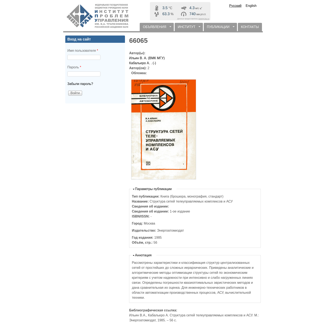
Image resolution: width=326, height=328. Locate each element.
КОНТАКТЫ (250, 27)
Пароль (74, 67)
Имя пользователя (82, 50)
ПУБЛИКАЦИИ (219, 28)
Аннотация (143, 255)
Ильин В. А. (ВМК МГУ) (147, 58)
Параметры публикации (153, 189)
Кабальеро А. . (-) (142, 63)
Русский (235, 5)
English (251, 5)
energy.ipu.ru (204, 19)
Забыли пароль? (80, 84)
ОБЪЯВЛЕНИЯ (155, 28)
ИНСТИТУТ (187, 28)
